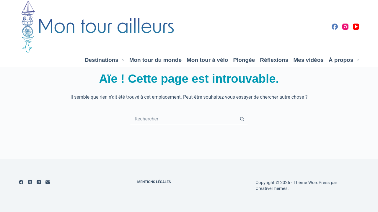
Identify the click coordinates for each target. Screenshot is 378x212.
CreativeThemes (271, 188)
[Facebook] (335, 27)
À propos (344, 60)
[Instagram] (345, 27)
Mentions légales (154, 182)
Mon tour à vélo (207, 60)
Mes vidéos (308, 60)
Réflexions (274, 60)
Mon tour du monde (155, 60)
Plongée (244, 60)
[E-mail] (47, 182)
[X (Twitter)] (30, 182)
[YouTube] (356, 27)
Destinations (106, 60)
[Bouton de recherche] (242, 119)
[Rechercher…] (183, 119)
